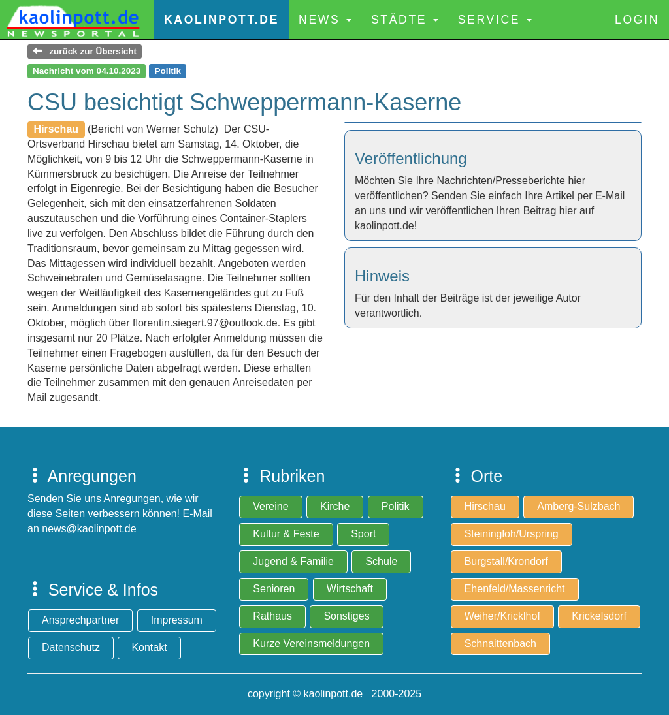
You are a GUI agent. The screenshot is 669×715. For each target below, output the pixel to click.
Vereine (270, 506)
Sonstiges (346, 616)
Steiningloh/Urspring (512, 533)
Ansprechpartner (80, 620)
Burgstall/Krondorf (506, 561)
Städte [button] (404, 19)
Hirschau (485, 506)
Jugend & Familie (293, 561)
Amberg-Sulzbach (578, 506)
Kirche (335, 506)
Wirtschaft (350, 588)
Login (637, 19)
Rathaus (272, 616)
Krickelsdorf (599, 616)
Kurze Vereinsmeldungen (311, 643)
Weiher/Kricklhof (502, 616)
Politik (396, 506)
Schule (381, 561)
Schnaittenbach (500, 643)
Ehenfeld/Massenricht (515, 588)
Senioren (274, 588)
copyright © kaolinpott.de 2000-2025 (334, 693)
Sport (363, 533)
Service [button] (495, 19)
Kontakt (149, 647)
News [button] (325, 19)
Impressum (177, 620)
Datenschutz (71, 647)
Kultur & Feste (286, 533)
